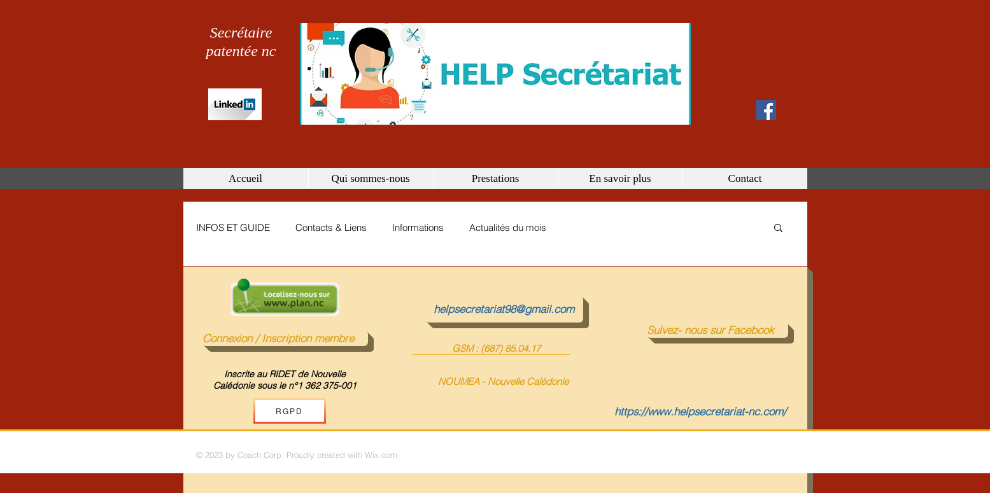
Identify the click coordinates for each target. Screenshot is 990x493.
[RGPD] (289, 411)
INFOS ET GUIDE (233, 227)
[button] (778, 228)
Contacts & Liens (331, 227)
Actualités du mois (507, 227)
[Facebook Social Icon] (766, 110)
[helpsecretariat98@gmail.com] (504, 309)
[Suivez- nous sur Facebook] (717, 330)
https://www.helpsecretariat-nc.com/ (700, 411)
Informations (418, 227)
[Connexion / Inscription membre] (285, 338)
